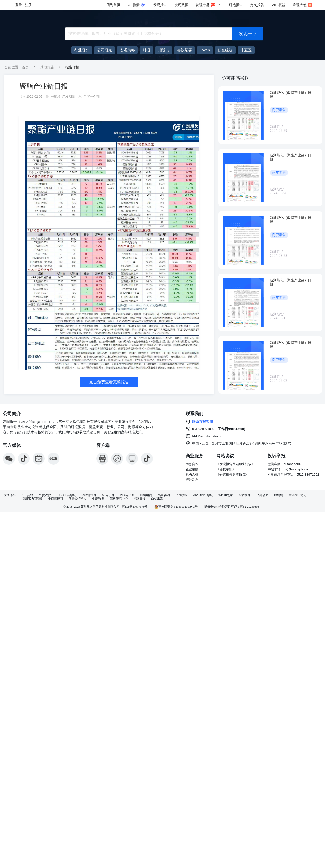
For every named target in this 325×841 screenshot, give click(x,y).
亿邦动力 (262, 495)
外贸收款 (45, 495)
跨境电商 (146, 495)
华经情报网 (88, 495)
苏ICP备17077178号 (134, 506)
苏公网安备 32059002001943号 (176, 506)
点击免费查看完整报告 (109, 382)
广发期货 (68, 96)
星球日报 (139, 498)
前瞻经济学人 (77, 498)
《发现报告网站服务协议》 (235, 464)
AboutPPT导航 (203, 495)
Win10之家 (225, 495)
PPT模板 (181, 495)
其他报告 (47, 67)
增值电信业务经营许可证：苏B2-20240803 (231, 506)
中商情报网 (55, 498)
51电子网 (108, 495)
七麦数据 (98, 498)
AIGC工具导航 (66, 495)
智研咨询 (164, 495)
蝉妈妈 (278, 495)
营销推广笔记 (297, 495)
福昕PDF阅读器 (31, 498)
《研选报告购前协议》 (232, 474)
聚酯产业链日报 (43, 86)
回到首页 (113, 5)
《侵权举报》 (226, 469)
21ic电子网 (127, 495)
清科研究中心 (119, 498)
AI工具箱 (27, 495)
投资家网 (244, 495)
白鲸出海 (157, 498)
